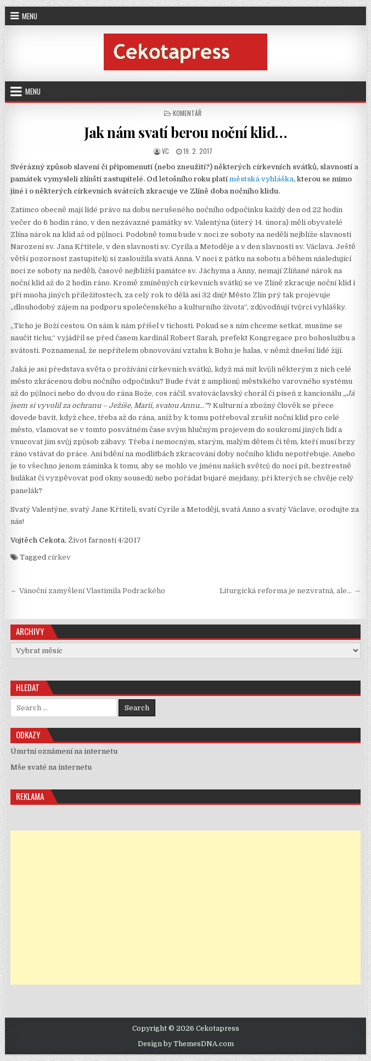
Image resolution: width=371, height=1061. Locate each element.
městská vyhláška (261, 179)
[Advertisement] (185, 908)
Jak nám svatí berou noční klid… (185, 132)
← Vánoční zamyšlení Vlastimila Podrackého (87, 591)
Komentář (187, 113)
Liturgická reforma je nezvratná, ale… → (290, 591)
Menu (29, 15)
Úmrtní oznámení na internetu (63, 751)
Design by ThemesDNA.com (186, 1044)
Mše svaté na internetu (51, 767)
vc (165, 151)
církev (59, 557)
